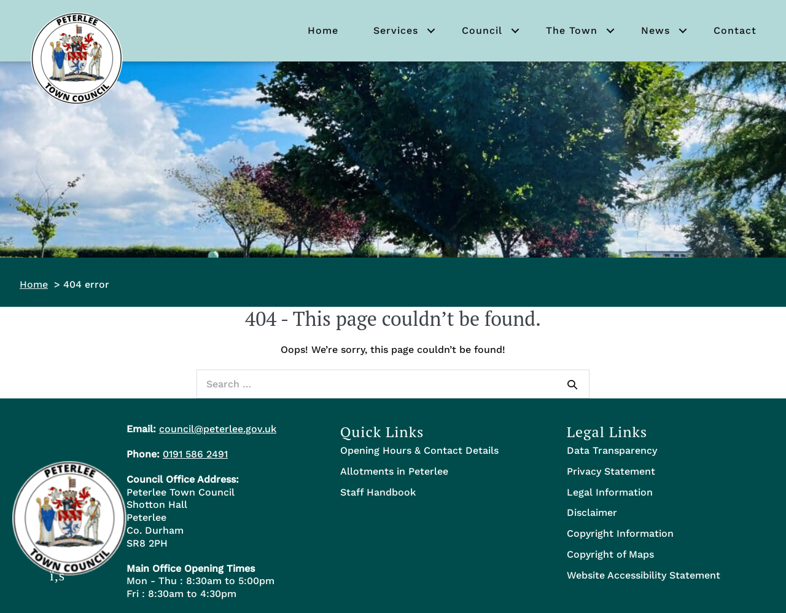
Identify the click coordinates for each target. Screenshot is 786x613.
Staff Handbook (378, 492)
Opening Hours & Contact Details (419, 450)
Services (395, 30)
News (655, 30)
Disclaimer (592, 512)
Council (482, 30)
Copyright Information (620, 533)
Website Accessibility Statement (643, 575)
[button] (431, 30)
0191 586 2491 (195, 454)
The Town (571, 30)
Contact (735, 30)
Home (323, 30)
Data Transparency (612, 450)
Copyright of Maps (610, 554)
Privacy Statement (611, 471)
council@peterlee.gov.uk (217, 429)
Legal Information (610, 492)
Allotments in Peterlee (394, 471)
